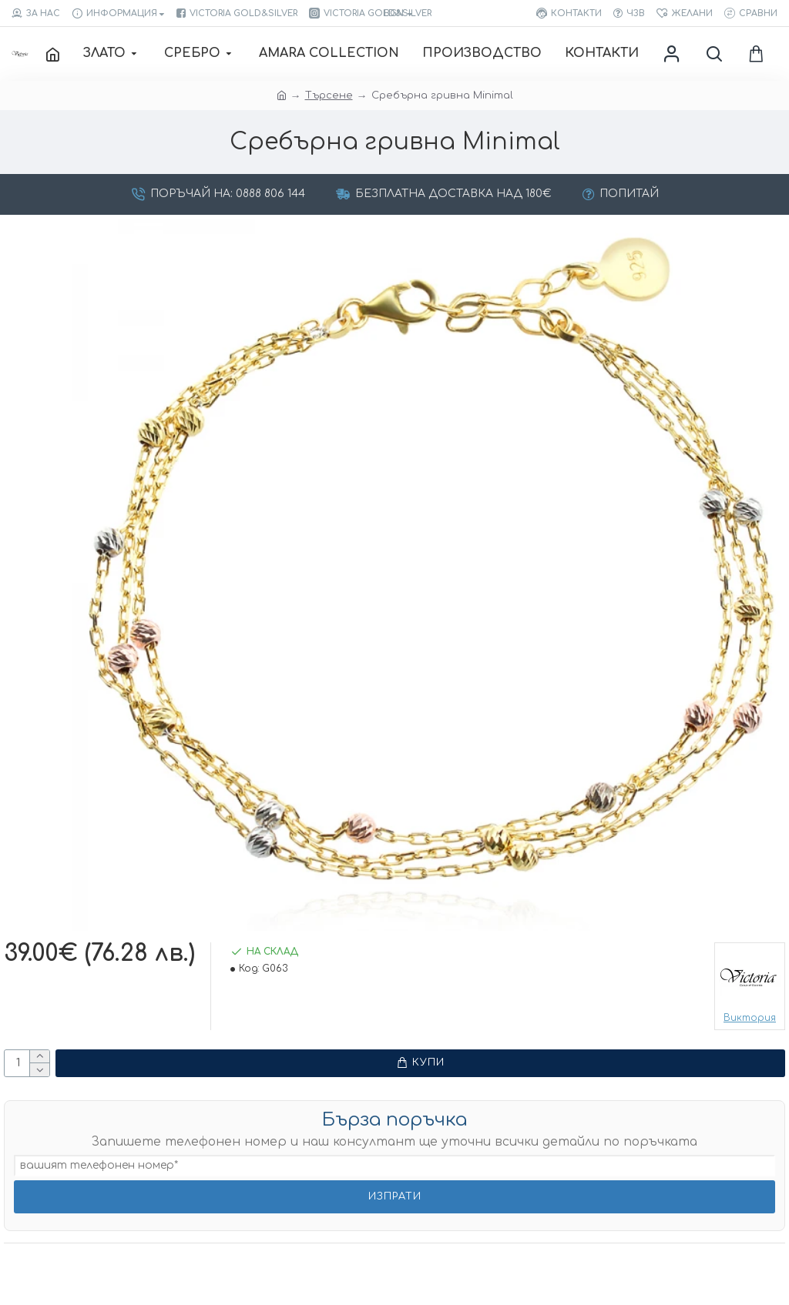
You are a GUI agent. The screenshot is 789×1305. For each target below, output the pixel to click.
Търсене (329, 95)
